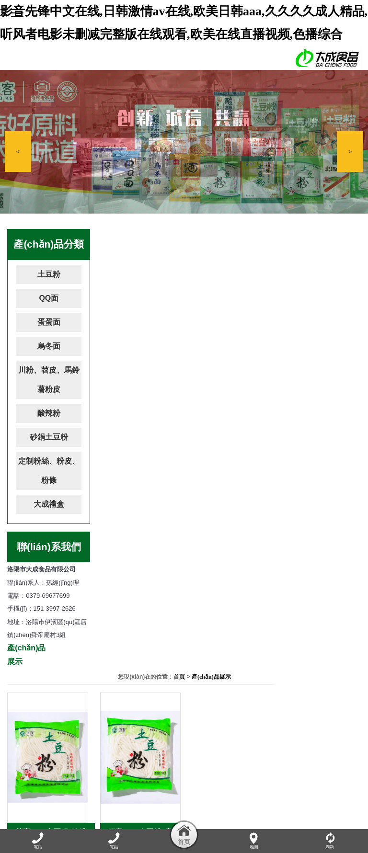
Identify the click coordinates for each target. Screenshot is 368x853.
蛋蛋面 (48, 322)
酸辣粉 (48, 413)
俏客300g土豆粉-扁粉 (228, 404)
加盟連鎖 (304, 807)
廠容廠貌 (221, 807)
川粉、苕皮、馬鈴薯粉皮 (49, 379)
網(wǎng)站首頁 (30, 807)
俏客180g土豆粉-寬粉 (318, 563)
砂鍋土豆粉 (49, 437)
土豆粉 (48, 274)
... (169, 600)
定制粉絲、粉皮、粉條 (49, 470)
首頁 (309, 236)
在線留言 (334, 807)
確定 (202, 619)
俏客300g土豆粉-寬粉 (318, 404)
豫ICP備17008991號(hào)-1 (277, 772)
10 (293, 600)
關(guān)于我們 (78, 807)
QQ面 (48, 298)
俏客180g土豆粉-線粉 (139, 563)
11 (312, 600)
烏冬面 (48, 346)
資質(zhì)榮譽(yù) (262, 807)
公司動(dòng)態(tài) (130, 807)
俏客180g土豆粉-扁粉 (228, 563)
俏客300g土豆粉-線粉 (139, 404)
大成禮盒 (49, 504)
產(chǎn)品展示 (340, 236)
